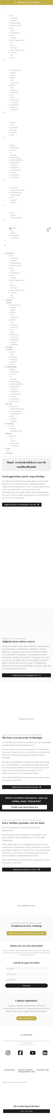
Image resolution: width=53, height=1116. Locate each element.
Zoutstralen (14, 177)
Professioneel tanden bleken (15, 72)
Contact (9, 245)
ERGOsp (13, 130)
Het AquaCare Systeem (14, 18)
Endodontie (14, 148)
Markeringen (15, 158)
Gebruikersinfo (15, 25)
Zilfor (12, 135)
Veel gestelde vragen (13, 200)
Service (9, 180)
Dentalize (14, 128)
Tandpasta (14, 167)
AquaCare (10, 8)
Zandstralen (15, 175)
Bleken (12, 145)
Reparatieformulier (17, 50)
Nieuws (9, 220)
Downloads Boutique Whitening (14, 107)
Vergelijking (14, 33)
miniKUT (13, 132)
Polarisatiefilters (16, 160)
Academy (10, 205)
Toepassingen (15, 23)
